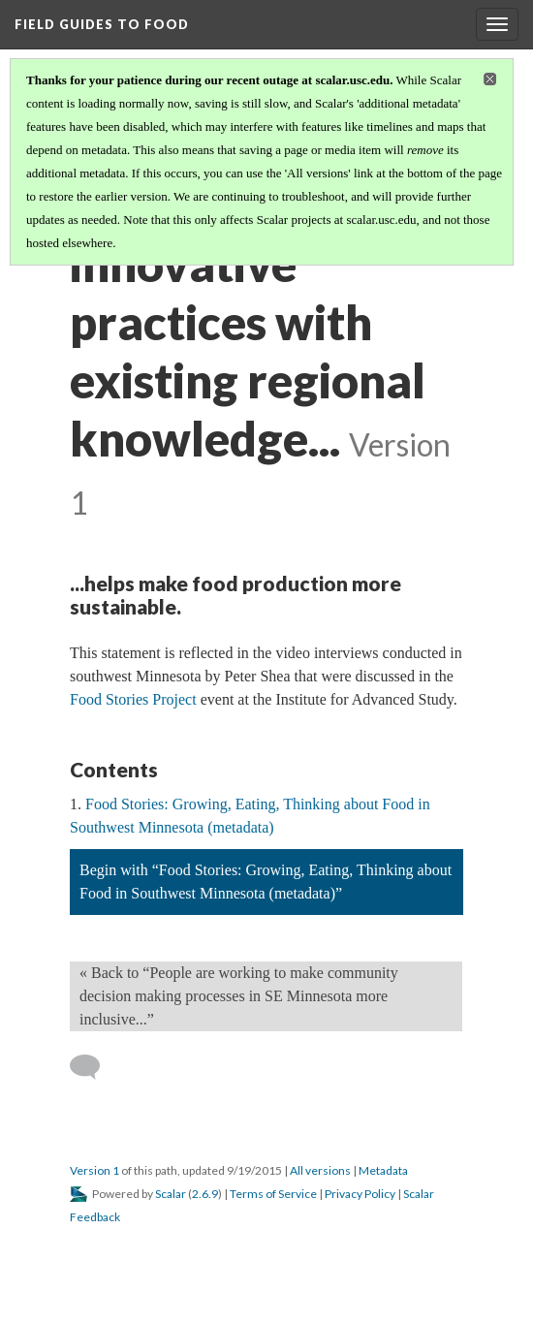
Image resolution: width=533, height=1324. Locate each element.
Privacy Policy (360, 1193)
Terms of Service (273, 1193)
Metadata (383, 1170)
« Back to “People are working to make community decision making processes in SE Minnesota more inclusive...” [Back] (238, 995)
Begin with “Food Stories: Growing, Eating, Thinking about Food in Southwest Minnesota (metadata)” (265, 881)
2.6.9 (205, 1193)
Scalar (170, 1193)
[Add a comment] (93, 1067)
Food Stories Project (133, 699)
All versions (320, 1170)
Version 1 (94, 1170)
